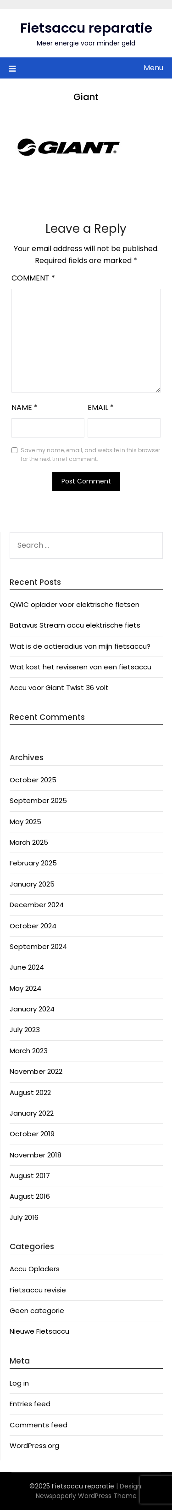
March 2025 (29, 842)
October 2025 (33, 780)
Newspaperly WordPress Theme (86, 1495)
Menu (153, 67)
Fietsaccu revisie (38, 1290)
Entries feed (30, 1404)
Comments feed (38, 1425)
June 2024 (27, 967)
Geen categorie (37, 1310)
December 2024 (37, 904)
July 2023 (25, 1029)
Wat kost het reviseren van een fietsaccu (80, 667)
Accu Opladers (35, 1269)
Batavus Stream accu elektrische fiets (75, 625)
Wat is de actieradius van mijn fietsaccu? (80, 646)
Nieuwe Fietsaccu (39, 1331)
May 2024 (25, 988)
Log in (19, 1383)
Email (101, 407)
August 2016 (30, 1196)
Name (24, 407)
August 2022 (30, 1092)
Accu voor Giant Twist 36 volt (59, 687)
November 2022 (36, 1071)
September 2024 (38, 946)
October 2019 (32, 1134)
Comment (33, 278)
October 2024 (33, 926)
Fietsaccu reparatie (86, 28)
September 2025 (38, 800)
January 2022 (32, 1113)
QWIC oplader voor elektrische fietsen (74, 604)
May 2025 (25, 821)
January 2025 (32, 884)
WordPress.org (34, 1445)
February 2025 (33, 863)
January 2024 (32, 1009)
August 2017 (30, 1175)
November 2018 (35, 1155)
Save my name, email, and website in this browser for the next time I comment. (90, 454)
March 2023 (29, 1050)
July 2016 (24, 1217)
